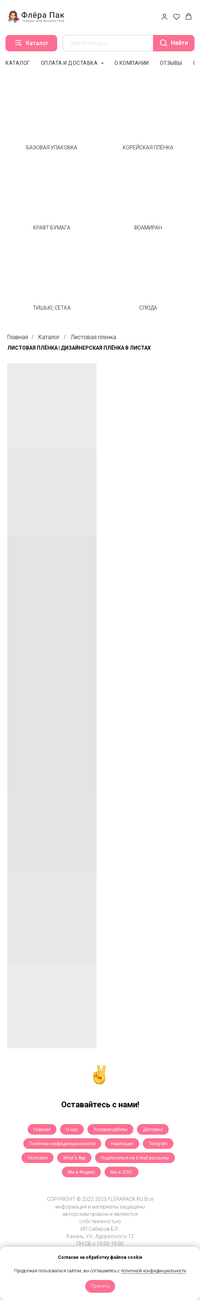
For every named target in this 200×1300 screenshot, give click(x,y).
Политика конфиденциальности (62, 1143)
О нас (72, 1129)
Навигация (122, 1143)
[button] (164, 16)
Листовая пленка (93, 337)
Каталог (17, 63)
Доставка (153, 1129)
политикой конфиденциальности (153, 1270)
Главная (17, 337)
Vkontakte (37, 1157)
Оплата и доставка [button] (70, 63)
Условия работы (110, 1129)
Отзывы (171, 63)
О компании (131, 63)
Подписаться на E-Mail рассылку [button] (135, 1157)
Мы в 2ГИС (121, 1172)
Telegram (158, 1143)
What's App (74, 1157)
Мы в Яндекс (81, 1172)
